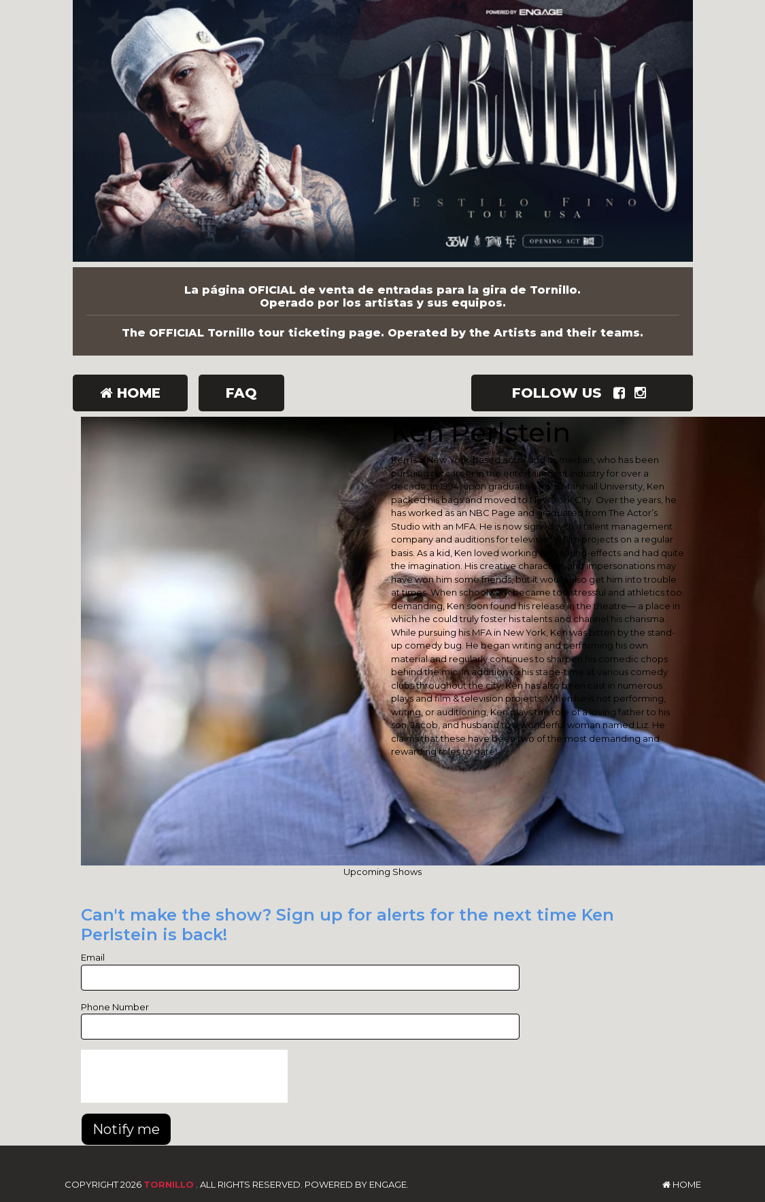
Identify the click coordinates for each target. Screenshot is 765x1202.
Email (93, 957)
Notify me (126, 1129)
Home (130, 393)
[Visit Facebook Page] (621, 393)
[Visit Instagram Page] (642, 393)
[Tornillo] (383, 133)
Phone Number (115, 1006)
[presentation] (184, 1076)
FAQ (241, 393)
